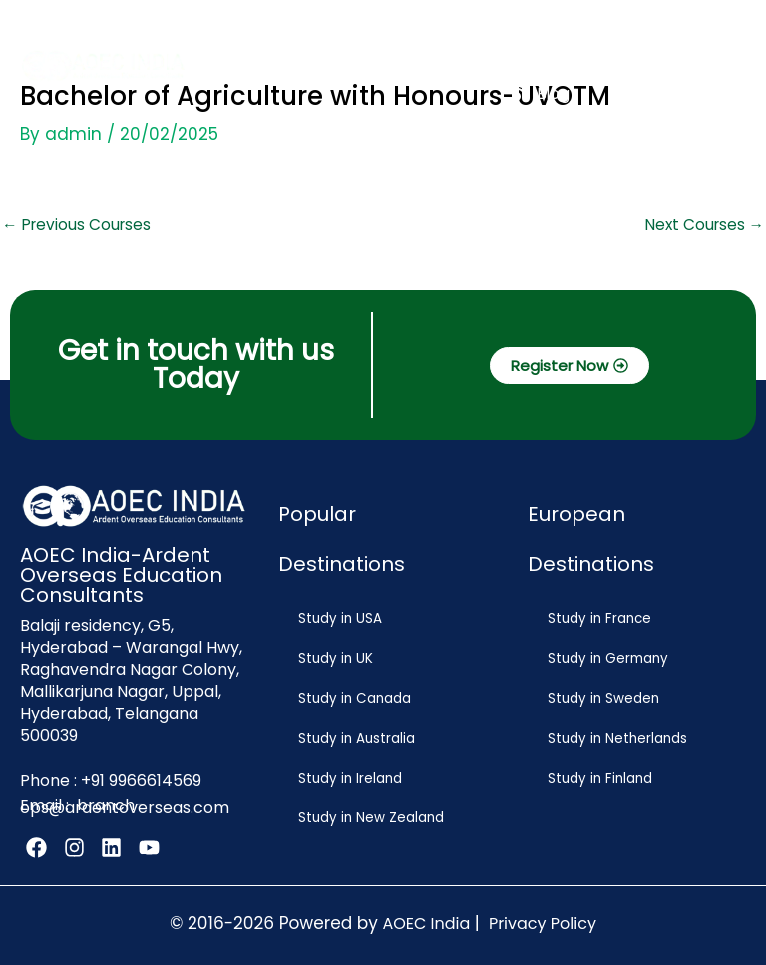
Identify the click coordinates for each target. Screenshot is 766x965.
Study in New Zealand (368, 817)
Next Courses (705, 224)
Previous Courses (76, 224)
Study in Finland (597, 778)
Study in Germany (604, 658)
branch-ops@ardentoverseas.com (124, 804)
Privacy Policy (542, 919)
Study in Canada (351, 698)
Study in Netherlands (614, 738)
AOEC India (426, 919)
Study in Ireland (347, 778)
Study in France (596, 618)
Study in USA (337, 618)
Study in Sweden (601, 698)
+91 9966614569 (141, 779)
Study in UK (333, 658)
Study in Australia (353, 738)
